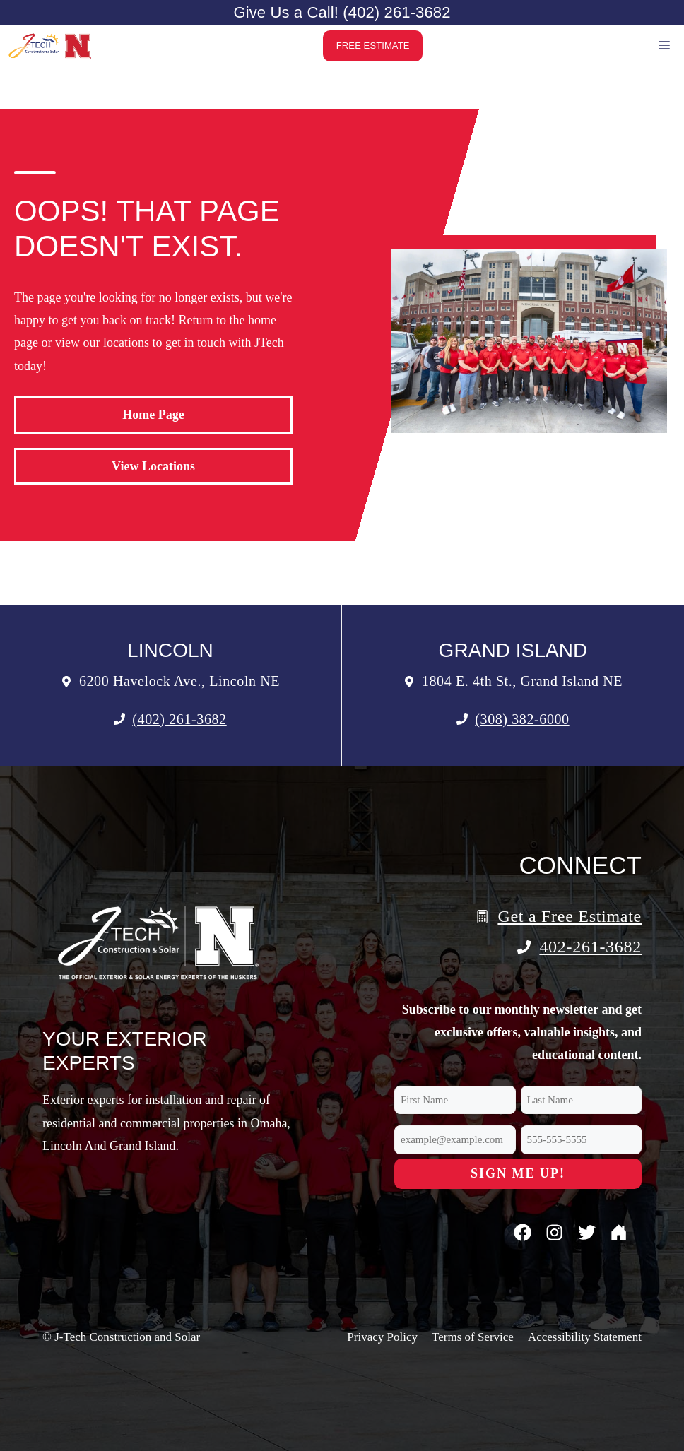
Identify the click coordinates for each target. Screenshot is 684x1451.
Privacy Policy (382, 1337)
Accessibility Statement (585, 1337)
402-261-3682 (590, 946)
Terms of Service (473, 1337)
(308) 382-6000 (522, 719)
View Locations (153, 466)
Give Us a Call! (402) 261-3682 (341, 12)
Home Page (153, 415)
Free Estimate (373, 45)
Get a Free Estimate (569, 916)
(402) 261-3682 (179, 719)
